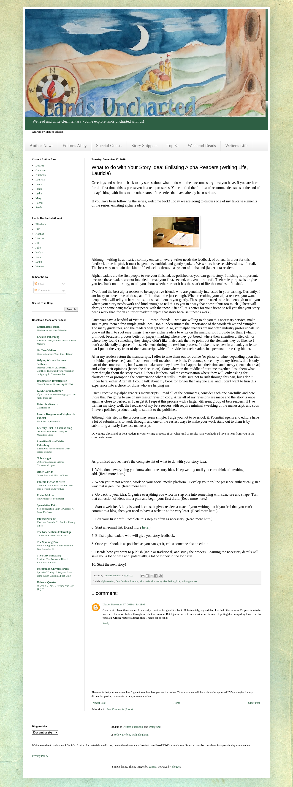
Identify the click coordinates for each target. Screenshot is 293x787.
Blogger (176, 766)
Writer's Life (236, 145)
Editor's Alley (74, 145)
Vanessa (39, 266)
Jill (37, 242)
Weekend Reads (202, 145)
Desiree (39, 165)
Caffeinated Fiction (48, 326)
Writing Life (174, 581)
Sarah (38, 207)
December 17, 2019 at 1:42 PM (128, 604)
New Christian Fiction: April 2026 (55, 384)
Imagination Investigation (52, 380)
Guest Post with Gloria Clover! (53, 475)
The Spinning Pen (47, 542)
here (120, 474)
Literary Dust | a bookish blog (54, 428)
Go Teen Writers (46, 350)
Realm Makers (45, 495)
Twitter (127, 726)
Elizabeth (40, 224)
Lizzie (106, 604)
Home (177, 702)
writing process (189, 581)
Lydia (38, 193)
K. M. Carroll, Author (50, 390)
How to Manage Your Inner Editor (55, 353)
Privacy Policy (40, 755)
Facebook (137, 726)
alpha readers (107, 581)
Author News (41, 145)
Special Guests (109, 145)
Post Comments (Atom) (120, 709)
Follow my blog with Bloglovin (131, 734)
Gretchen (40, 170)
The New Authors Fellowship (54, 532)
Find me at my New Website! (52, 330)
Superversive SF (46, 518)
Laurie (39, 184)
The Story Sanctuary (49, 555)
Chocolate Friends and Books (52, 535)
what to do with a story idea (153, 581)
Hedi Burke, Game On (48, 421)
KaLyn (39, 252)
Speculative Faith (47, 505)
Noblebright (44, 458)
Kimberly (40, 175)
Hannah (39, 233)
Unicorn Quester (47, 582)
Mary (38, 198)
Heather (39, 238)
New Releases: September (50, 498)
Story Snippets (144, 145)
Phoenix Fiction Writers (51, 481)
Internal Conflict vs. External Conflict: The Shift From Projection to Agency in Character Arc (55, 371)
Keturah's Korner (47, 404)
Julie (38, 247)
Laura (38, 261)
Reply (106, 623)
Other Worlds (45, 471)
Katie (38, 257)
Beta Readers (122, 581)
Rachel (39, 202)
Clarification (43, 407)
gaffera (153, 766)
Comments (42, 290)
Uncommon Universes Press (53, 568)
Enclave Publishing (48, 336)
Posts (39, 283)
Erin (37, 229)
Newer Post (99, 702)
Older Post (254, 702)
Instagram (154, 726)
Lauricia (134, 581)
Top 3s (173, 145)
